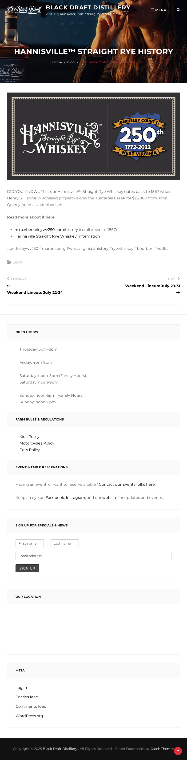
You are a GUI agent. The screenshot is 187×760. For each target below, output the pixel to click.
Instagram (75, 497)
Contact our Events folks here (127, 484)
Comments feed (31, 706)
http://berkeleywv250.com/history (46, 229)
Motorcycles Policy (37, 443)
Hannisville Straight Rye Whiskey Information (57, 236)
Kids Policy (30, 436)
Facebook (55, 497)
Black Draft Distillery (88, 7)
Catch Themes (162, 749)
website (109, 497)
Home (57, 62)
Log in (21, 687)
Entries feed (27, 697)
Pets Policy (30, 450)
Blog (71, 62)
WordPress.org (29, 716)
